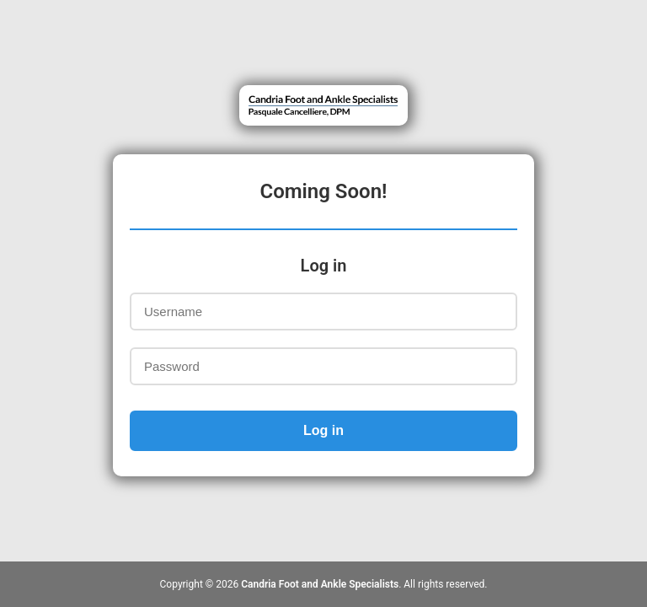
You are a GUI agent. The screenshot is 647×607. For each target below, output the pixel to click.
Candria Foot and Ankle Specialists (319, 584)
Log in (323, 430)
